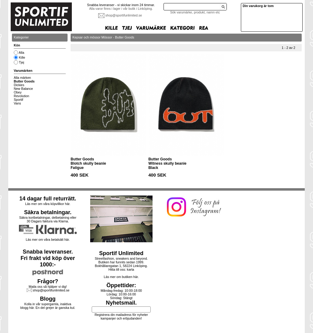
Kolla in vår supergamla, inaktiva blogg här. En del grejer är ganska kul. (47, 305)
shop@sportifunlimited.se (123, 15)
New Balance (23, 88)
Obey (17, 92)
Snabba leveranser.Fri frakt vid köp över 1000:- (47, 258)
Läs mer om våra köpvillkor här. (47, 204)
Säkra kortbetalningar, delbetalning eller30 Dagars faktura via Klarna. (47, 219)
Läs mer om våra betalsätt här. (48, 239)
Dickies (19, 85)
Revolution (21, 96)
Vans (17, 103)
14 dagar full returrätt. (47, 199)
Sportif (18, 99)
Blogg (48, 299)
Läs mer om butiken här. (121, 277)
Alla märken (22, 77)
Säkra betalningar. (48, 212)
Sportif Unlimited (121, 253)
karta (130, 269)
